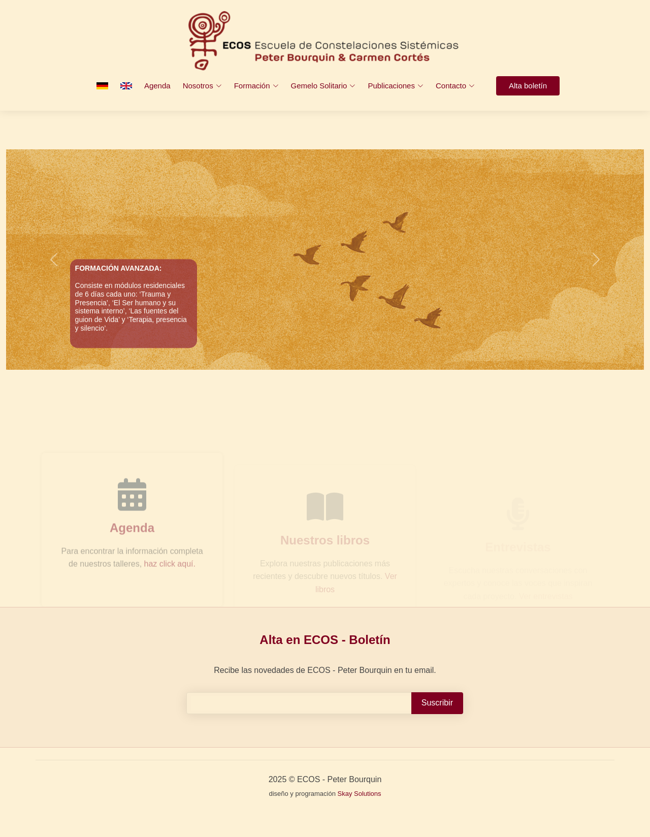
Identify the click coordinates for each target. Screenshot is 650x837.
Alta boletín (528, 85)
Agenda (157, 85)
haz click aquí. (170, 577)
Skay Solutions (359, 793)
